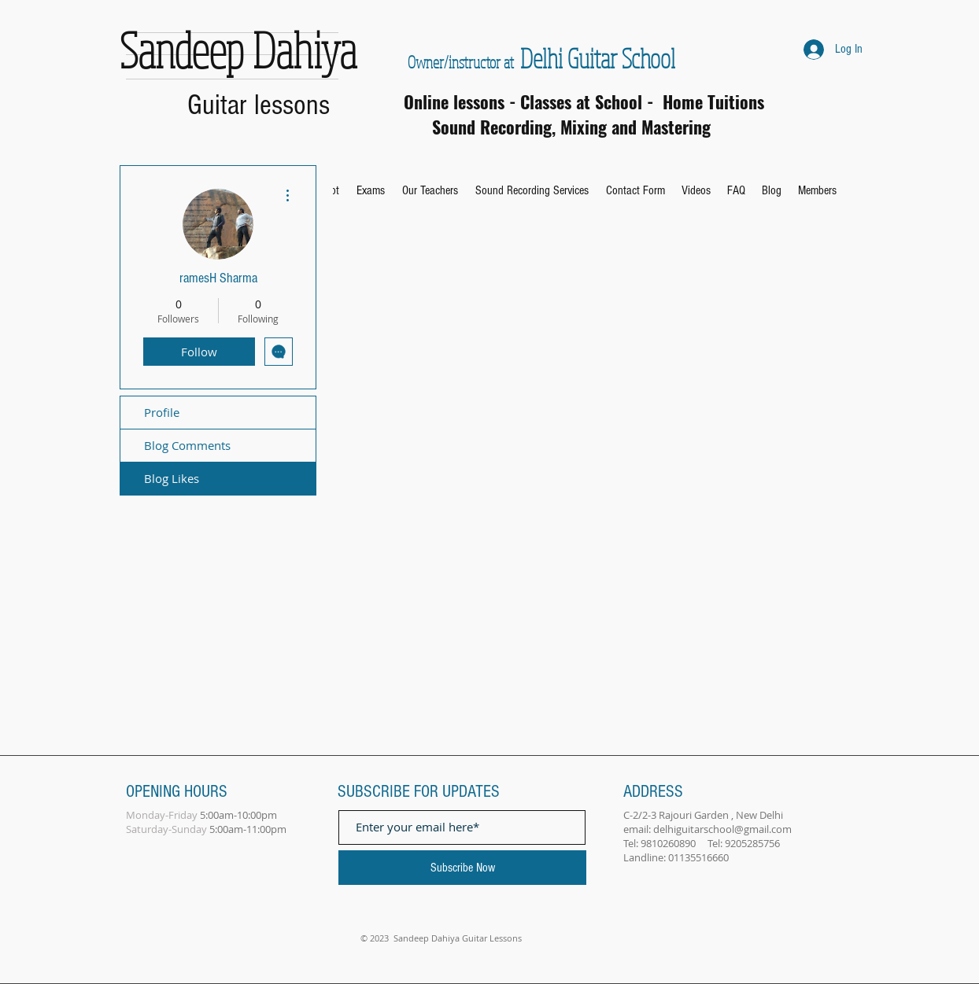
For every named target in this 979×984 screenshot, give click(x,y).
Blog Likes (171, 478)
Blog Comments (187, 445)
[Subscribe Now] (462, 867)
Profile (161, 412)
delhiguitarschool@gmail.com (722, 829)
